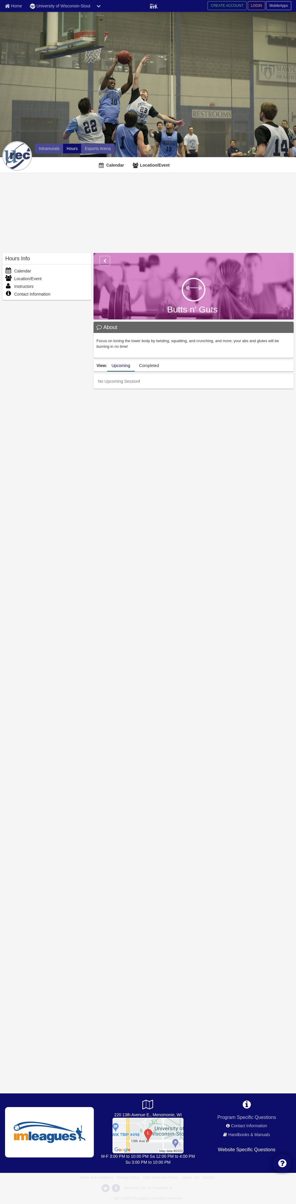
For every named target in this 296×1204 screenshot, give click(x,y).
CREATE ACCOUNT (227, 6)
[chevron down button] (98, 6)
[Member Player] (154, 5)
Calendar (115, 165)
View (101, 365)
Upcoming (121, 365)
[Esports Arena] (97, 148)
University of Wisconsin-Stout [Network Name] (60, 6)
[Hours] (72, 148)
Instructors (19, 286)
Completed (149, 365)
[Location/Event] (152, 165)
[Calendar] (112, 165)
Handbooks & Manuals (249, 1134)
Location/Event (155, 165)
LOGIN (256, 6)
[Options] (104, 261)
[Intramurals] (49, 148)
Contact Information (27, 294)
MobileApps (278, 6)
